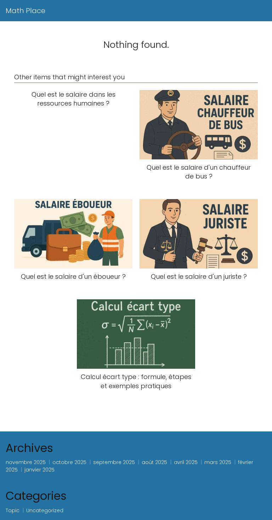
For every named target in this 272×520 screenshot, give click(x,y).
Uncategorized (44, 510)
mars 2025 (217, 462)
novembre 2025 (26, 462)
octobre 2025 (69, 462)
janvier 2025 (39, 469)
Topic (12, 510)
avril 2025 (186, 462)
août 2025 (154, 462)
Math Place (25, 11)
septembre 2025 (114, 462)
